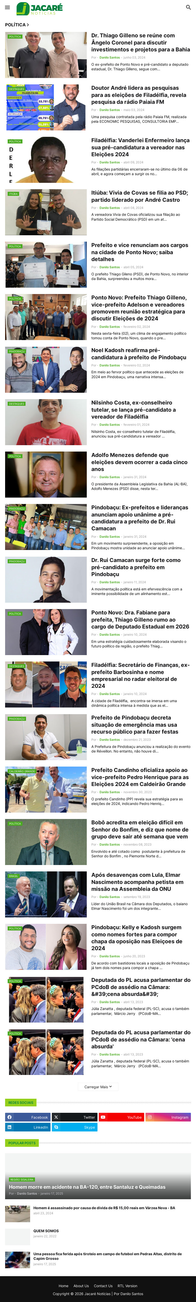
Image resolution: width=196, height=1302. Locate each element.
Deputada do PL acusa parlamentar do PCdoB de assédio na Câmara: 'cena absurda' (141, 1039)
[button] (7, 7)
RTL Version (127, 1286)
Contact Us (103, 1286)
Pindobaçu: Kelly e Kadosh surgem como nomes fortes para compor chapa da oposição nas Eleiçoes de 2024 (136, 937)
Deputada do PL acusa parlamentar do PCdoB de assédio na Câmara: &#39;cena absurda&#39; (141, 987)
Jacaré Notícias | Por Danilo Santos (113, 1294)
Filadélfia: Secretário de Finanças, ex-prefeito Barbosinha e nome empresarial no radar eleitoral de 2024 (140, 675)
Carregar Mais (96, 1087)
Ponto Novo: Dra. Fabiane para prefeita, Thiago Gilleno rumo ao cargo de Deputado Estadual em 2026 (140, 619)
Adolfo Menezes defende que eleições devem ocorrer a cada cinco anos (139, 462)
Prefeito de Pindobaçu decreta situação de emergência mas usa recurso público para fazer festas (134, 724)
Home (63, 1286)
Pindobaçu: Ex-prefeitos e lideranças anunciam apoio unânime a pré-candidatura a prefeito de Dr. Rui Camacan (139, 518)
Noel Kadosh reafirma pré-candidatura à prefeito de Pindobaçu (138, 353)
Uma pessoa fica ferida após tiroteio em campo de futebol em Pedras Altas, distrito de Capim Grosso (107, 1256)
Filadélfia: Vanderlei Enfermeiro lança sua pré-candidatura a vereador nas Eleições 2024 (140, 147)
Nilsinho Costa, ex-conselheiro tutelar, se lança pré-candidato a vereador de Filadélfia (133, 409)
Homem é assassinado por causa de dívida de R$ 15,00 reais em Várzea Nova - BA (104, 1208)
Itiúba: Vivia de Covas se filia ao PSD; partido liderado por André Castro (139, 196)
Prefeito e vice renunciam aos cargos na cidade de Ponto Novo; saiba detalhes (139, 252)
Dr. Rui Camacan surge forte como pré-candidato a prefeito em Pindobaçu (136, 567)
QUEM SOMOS (46, 1231)
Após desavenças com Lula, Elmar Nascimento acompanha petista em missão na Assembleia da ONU (137, 882)
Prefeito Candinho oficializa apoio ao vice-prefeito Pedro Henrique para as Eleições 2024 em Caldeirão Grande (140, 777)
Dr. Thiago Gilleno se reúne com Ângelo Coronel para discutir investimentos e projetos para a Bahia (140, 42)
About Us (81, 1286)
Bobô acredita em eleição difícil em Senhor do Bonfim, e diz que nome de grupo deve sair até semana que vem (140, 829)
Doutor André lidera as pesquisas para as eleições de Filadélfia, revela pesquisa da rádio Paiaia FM (138, 95)
